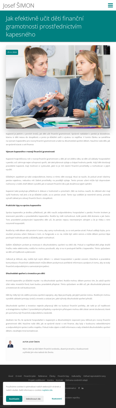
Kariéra (63, 379)
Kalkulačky (93, 376)
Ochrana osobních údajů (92, 379)
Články (66, 376)
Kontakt (73, 379)
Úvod (17, 376)
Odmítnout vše (34, 398)
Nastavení (57, 398)
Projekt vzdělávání (47, 379)
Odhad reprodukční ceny (24, 379)
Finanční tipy (78, 376)
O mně (27, 376)
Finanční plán (40, 376)
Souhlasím (14, 398)
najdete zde (47, 390)
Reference (54, 376)
